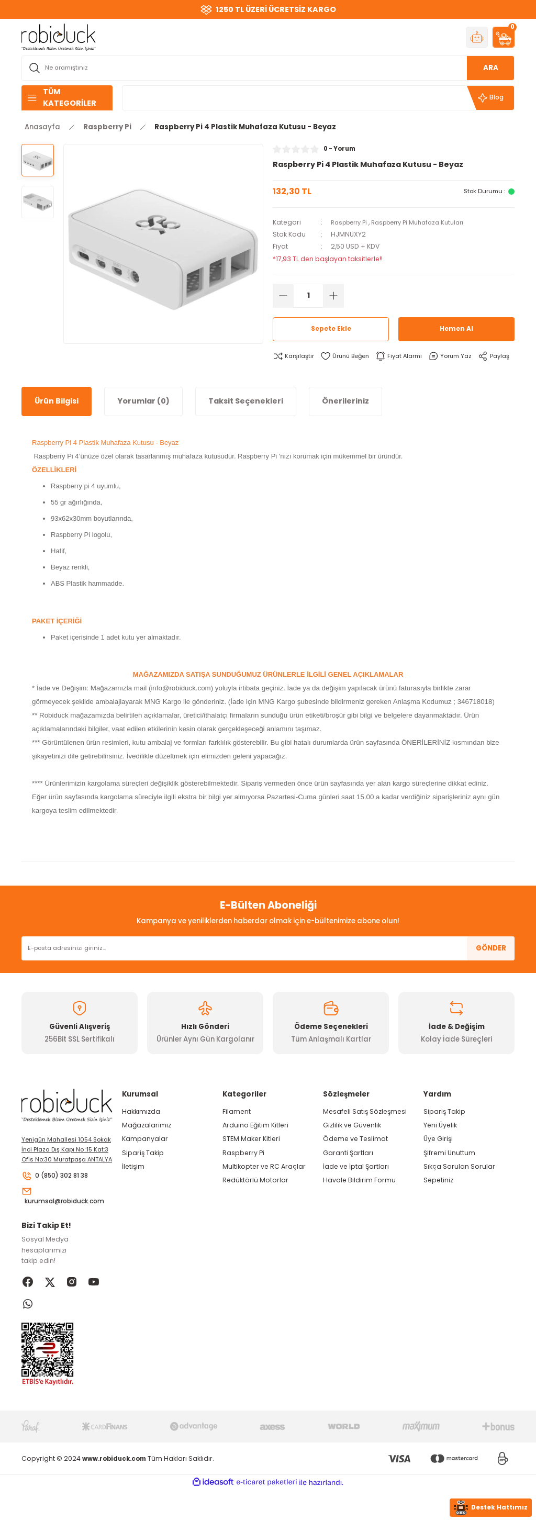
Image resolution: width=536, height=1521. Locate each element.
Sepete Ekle (331, 329)
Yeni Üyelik (440, 1142)
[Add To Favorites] (349, 356)
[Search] (268, 68)
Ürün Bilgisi (57, 418)
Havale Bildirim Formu (359, 1197)
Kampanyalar (145, 1155)
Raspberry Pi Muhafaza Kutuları (428, 222)
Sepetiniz (438, 1197)
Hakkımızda (141, 1128)
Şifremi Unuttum (449, 1170)
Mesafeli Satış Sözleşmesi (365, 1128)
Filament (236, 1128)
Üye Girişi (438, 1155)
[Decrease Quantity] (283, 296)
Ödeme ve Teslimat (355, 1155)
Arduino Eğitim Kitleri (255, 1142)
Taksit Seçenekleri (245, 418)
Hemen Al (456, 329)
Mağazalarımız (146, 1142)
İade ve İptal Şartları (356, 1183)
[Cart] (504, 37)
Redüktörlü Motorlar (255, 1197)
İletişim (133, 1183)
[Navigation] (67, 97)
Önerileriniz (345, 418)
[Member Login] (477, 37)
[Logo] (58, 36)
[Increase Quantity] (333, 296)
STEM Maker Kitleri (251, 1155)
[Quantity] (308, 296)
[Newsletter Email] (268, 966)
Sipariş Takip (143, 1170)
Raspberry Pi (352, 222)
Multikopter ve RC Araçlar (264, 1183)
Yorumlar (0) (143, 418)
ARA (490, 68)
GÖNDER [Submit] (491, 965)
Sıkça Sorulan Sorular (459, 1183)
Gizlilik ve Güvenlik (352, 1142)
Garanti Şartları (348, 1170)
